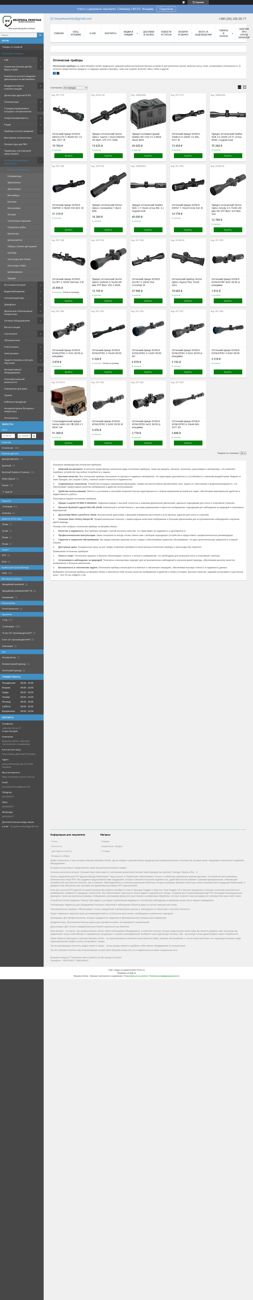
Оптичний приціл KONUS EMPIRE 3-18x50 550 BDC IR (67, 206)
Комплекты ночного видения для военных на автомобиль (19, 78)
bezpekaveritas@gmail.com (16, 786)
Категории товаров (12, 53)
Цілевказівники (15, 272)
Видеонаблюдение (14, 291)
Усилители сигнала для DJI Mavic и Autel (18, 68)
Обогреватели (12, 340)
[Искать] (40, 35)
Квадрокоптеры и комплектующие (14, 87)
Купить (69, 155)
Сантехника (10, 333)
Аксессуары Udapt (17, 265)
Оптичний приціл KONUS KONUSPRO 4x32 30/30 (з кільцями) (146, 424)
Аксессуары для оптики (19, 259)
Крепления (13, 233)
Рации (7, 124)
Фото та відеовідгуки (203, 33)
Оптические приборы (18, 169)
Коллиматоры (14, 176)
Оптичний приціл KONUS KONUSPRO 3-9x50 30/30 (226, 352)
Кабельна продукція (15, 401)
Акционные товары (111, 846)
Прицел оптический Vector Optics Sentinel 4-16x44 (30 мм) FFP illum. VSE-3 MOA (107, 282)
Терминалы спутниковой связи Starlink (17, 152)
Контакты (110, 33)
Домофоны (10, 304)
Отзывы (105, 851)
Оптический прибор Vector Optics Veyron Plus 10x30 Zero (187, 282)
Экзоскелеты (11, 417)
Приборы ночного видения (18, 131)
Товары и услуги (223, 33)
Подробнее (166, 9)
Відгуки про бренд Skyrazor (244, 33)
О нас (93, 33)
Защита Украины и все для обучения (18, 361)
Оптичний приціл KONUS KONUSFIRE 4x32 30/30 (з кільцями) (226, 282)
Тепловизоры (11, 101)
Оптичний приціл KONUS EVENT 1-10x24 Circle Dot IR (187, 206)
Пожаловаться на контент (136, 976)
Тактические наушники (19, 220)
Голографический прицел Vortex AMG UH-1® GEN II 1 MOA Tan (67, 424)
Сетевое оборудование (17, 320)
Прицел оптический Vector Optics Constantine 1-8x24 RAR (107, 208)
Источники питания (14, 284)
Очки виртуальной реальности (14, 381)
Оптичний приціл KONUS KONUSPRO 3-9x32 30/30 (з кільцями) (187, 353)
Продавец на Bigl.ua (126, 973)
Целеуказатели (15, 240)
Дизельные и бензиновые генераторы (18, 312)
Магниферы (13, 195)
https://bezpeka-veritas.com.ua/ (18, 776)
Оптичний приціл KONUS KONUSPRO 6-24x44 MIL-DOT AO (186, 424)
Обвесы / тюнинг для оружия (22, 246)
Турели (8, 395)
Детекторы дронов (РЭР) (17, 95)
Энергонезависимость (16, 117)
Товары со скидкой (12, 46)
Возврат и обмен (183, 33)
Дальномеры (14, 189)
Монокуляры (14, 208)
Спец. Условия (76, 33)
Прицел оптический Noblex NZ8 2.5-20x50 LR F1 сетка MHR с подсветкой (227, 136)
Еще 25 (8, 491)
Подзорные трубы (17, 227)
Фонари (12, 214)
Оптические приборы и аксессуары (16, 162)
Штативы (12, 252)
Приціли (12, 278)
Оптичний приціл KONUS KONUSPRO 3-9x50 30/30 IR (107, 423)
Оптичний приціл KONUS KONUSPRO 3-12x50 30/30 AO (146, 353)
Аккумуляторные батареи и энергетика (19, 410)
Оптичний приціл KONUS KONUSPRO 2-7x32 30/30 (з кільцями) (67, 353)
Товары (105, 841)
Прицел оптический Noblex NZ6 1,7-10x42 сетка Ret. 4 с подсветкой (148, 208)
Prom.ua (141, 970)
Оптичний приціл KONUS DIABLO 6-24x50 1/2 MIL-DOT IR (186, 136)
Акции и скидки (128, 33)
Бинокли (12, 201)
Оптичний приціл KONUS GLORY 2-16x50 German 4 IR (68, 281)
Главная (59, 33)
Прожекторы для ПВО (15, 144)
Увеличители (14, 182)
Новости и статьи (166, 33)
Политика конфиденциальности (164, 976)
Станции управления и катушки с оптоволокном (17, 110)
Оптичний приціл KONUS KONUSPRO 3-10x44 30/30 (106, 352)
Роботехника (11, 346)
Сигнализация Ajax (14, 297)
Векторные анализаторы (17, 137)
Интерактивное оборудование (12, 371)
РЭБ (6, 59)
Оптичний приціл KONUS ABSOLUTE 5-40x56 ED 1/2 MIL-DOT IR (67, 136)
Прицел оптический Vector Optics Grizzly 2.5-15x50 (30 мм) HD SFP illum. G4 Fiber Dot (227, 209)
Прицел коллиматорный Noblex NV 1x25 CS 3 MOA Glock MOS (146, 136)
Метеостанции (12, 327)
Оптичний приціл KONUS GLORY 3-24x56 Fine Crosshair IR (146, 282)
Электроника (11, 353)
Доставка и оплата (148, 33)
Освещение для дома (15, 388)
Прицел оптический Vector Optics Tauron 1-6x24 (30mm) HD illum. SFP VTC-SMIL (108, 136)
